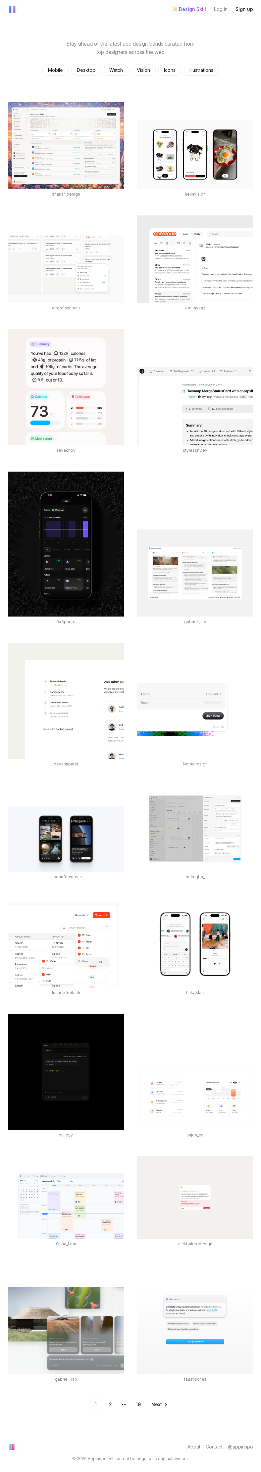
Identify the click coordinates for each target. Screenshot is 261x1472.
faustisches (195, 1379)
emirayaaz (195, 307)
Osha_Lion (66, 1243)
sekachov (66, 450)
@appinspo (240, 1446)
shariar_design (66, 194)
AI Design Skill (189, 9)
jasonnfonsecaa (66, 876)
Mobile (55, 70)
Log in (221, 9)
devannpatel (66, 763)
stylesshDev (195, 450)
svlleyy (66, 1134)
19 (138, 1404)
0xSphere (66, 621)
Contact (214, 1446)
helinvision (195, 194)
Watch (116, 70)
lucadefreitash (66, 992)
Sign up (244, 9)
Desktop (86, 70)
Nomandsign (195, 763)
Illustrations (201, 70)
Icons (170, 70)
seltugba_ (195, 876)
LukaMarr (195, 992)
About (193, 1446)
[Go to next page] (159, 1404)
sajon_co (195, 1134)
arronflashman (66, 307)
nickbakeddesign (195, 1243)
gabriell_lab (195, 621)
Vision (143, 70)
